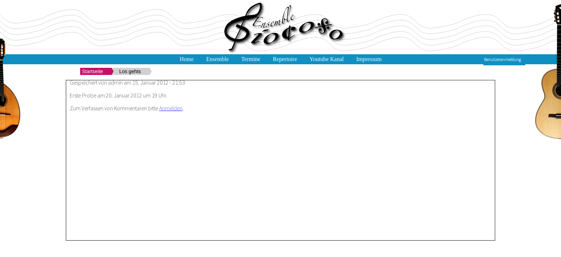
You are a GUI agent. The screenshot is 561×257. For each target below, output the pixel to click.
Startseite (92, 71)
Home (187, 59)
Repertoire (285, 59)
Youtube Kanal (326, 59)
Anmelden (170, 108)
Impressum (369, 59)
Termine (250, 59)
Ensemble (217, 59)
